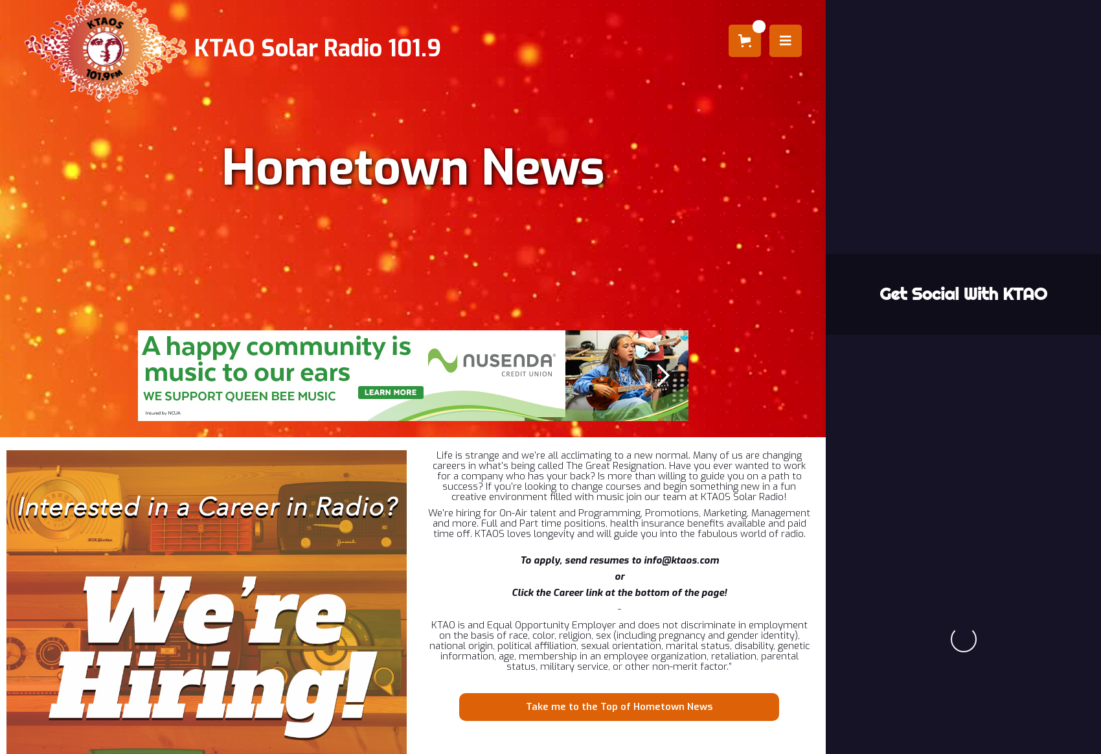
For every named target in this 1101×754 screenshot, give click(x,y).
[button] (745, 41)
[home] (237, 48)
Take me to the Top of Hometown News (619, 706)
